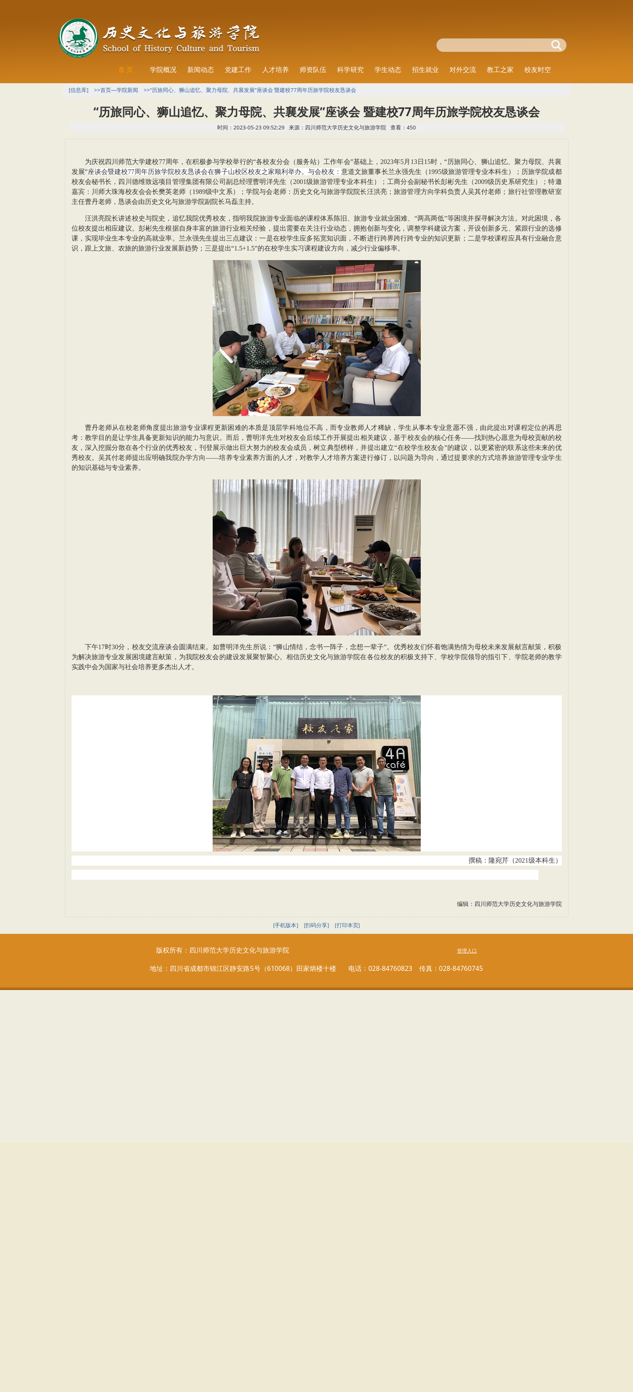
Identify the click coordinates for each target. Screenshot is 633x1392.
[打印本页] (347, 925)
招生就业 (425, 69)
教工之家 (500, 69)
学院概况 (163, 69)
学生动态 (388, 69)
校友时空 (537, 69)
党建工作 (238, 69)
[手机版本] (285, 925)
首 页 (125, 69)
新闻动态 (200, 69)
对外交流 (462, 69)
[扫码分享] (316, 925)
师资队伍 (313, 69)
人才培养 (275, 69)
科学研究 (350, 69)
